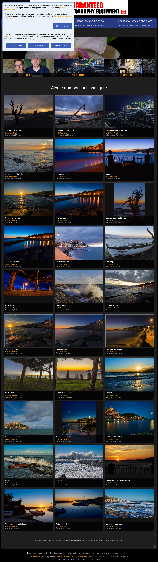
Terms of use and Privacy (65, 557)
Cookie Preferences (80, 557)
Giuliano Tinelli (12, 133)
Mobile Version (35, 557)
